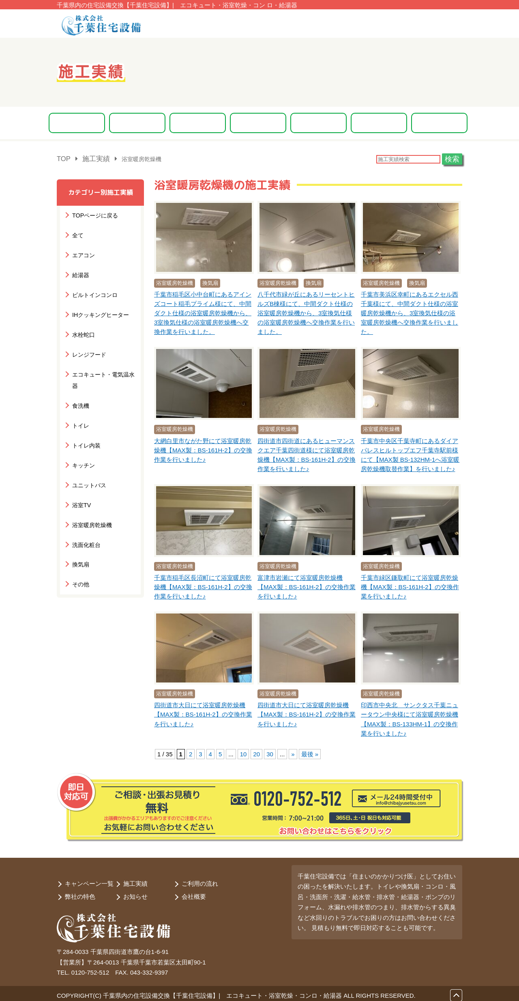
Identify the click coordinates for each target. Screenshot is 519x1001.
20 (256, 752)
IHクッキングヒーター (98, 307)
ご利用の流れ (200, 879)
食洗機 (80, 380)
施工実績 (135, 879)
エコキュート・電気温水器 (103, 362)
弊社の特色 (80, 892)
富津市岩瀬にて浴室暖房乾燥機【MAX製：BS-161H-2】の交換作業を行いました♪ (306, 586)
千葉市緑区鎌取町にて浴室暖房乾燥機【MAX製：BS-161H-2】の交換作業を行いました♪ (410, 586)
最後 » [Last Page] (310, 752)
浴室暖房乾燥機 (90, 491)
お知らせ (135, 892)
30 (269, 752)
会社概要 (194, 892)
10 (243, 752)
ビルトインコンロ (93, 288)
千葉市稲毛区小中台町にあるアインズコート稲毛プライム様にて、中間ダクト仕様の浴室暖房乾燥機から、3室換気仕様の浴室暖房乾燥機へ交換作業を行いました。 (202, 312)
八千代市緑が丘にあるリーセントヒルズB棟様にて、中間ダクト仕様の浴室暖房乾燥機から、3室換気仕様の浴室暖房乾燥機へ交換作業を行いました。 (306, 312)
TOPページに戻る (93, 214)
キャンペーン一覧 (89, 879)
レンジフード (88, 343)
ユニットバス (88, 454)
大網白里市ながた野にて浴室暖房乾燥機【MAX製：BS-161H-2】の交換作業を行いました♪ (203, 449)
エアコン (82, 251)
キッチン (82, 436)
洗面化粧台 (85, 509)
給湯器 (80, 270)
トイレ (80, 399)
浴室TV (81, 472)
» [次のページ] (292, 752)
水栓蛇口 (82, 325)
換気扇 (80, 528)
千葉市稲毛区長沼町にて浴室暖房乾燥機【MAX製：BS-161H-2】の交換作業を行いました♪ (203, 586)
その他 (80, 546)
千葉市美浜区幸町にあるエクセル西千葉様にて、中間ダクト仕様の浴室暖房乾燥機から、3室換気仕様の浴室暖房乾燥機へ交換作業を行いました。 (409, 312)
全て (77, 233)
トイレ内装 (85, 417)
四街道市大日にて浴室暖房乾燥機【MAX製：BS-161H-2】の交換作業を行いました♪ (203, 713)
